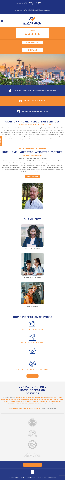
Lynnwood (10, 404)
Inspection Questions (32, 2)
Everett (51, 397)
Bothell (44, 401)
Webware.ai (52, 477)
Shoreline (18, 404)
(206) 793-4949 (20, 4)
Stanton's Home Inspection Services (31, 477)
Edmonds (25, 404)
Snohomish (38, 404)
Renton (25, 397)
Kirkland (56, 399)
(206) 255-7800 (21, 10)
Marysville (58, 397)
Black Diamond (44, 399)
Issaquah (19, 397)
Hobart (12, 401)
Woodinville (20, 401)
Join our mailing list (32, 465)
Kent (51, 399)
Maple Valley (25, 399)
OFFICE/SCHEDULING (32, 9)
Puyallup (44, 397)
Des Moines (57, 401)
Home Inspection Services (32, 316)
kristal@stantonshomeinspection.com (39, 10)
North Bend (34, 399)
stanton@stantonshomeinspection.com (39, 4)
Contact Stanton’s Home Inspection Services (32, 390)
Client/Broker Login (32, 42)
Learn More (32, 376)
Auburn (50, 401)
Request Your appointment (32, 50)
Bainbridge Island (7, 399)
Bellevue (17, 399)
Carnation (28, 401)
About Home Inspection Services (32, 148)
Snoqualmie (37, 401)
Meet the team (32, 176)
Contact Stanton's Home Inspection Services (24, 408)
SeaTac (31, 404)
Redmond (38, 397)
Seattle (31, 397)
